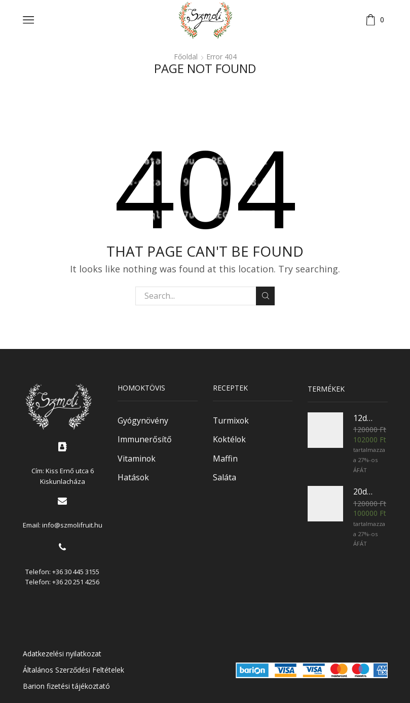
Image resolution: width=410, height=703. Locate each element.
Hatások (133, 477)
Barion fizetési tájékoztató (66, 686)
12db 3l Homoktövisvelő (364, 418)
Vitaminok (137, 458)
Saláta (224, 477)
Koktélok (229, 439)
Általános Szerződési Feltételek (73, 670)
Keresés (265, 295)
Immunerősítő (145, 439)
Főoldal (186, 56)
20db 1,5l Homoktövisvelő (364, 491)
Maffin (225, 458)
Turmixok (231, 420)
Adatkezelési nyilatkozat (62, 653)
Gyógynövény (143, 420)
